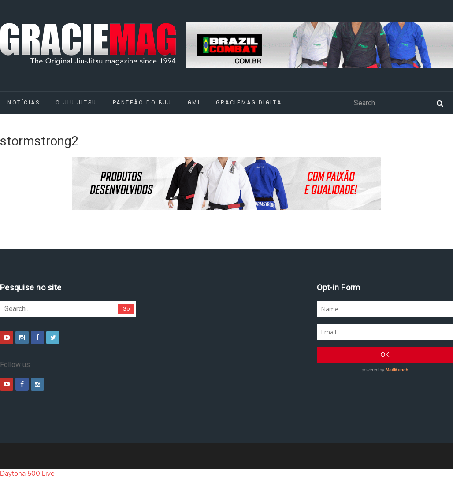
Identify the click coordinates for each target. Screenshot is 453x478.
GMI (194, 103)
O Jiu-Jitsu (76, 103)
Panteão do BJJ (142, 103)
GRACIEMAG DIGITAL (251, 103)
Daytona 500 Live (27, 473)
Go (126, 308)
